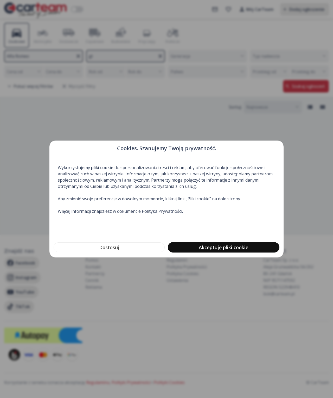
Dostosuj (109, 247)
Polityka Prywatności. (162, 211)
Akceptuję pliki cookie (223, 247)
